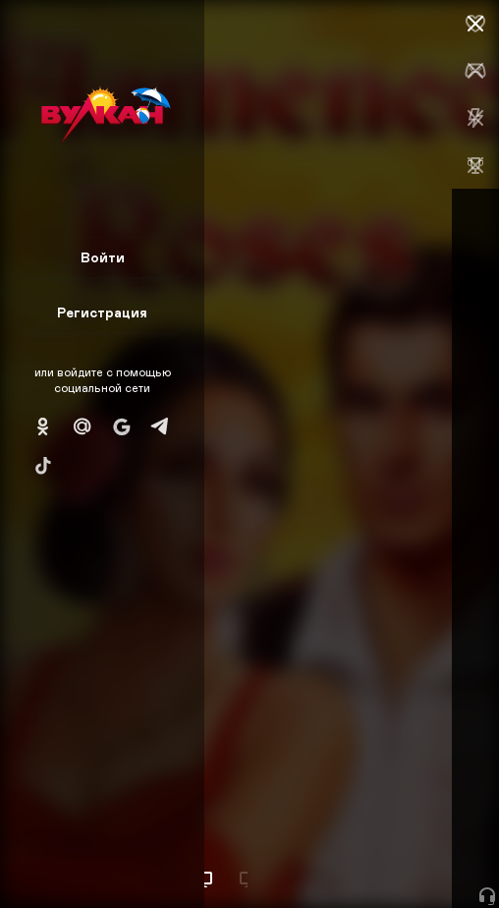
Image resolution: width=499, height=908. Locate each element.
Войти (103, 257)
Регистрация (102, 312)
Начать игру (350, 856)
